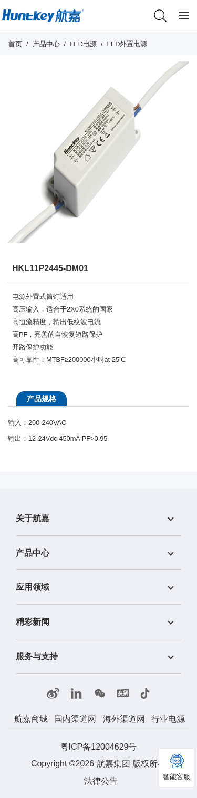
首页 (15, 44)
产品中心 (46, 44)
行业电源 (168, 718)
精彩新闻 (32, 621)
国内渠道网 (75, 718)
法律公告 (101, 780)
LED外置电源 (127, 44)
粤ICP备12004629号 (98, 746)
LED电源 (83, 44)
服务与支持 (37, 656)
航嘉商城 (31, 718)
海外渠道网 (124, 718)
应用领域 (32, 587)
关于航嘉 (32, 518)
